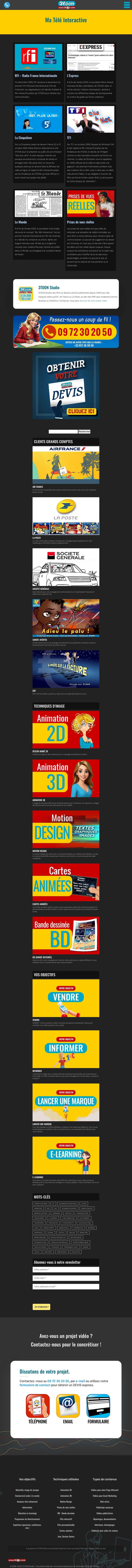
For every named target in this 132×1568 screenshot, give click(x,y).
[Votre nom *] (66, 1278)
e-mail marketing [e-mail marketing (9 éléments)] (68, 1218)
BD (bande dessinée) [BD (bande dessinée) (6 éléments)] (69, 1208)
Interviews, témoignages (105, 1524)
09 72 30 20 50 (58, 1381)
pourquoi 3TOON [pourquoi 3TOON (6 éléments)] (40, 1242)
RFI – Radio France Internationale (36, 75)
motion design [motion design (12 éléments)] (76, 1237)
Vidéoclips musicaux (104, 1507)
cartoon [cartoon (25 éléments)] (68, 1213)
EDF (34, 690)
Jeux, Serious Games (66, 1536)
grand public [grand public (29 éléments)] (64, 1228)
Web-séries (104, 1501)
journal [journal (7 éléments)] (50, 1233)
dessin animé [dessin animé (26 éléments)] (39, 1218)
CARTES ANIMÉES (40, 904)
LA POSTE (37, 537)
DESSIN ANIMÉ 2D (40, 751)
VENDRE (36, 1020)
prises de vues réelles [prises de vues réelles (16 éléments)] (59, 1242)
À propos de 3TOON (34, 1548)
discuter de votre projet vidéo (93, 301)
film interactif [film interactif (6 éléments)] (68, 1223)
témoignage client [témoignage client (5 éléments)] (71, 1247)
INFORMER (37, 1071)
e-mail (80, 1381)
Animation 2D (66, 1489)
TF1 (69, 137)
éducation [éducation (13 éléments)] (76, 1252)
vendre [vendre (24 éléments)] (85, 1247)
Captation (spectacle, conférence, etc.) (27, 1526)
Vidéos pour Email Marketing (105, 1495)
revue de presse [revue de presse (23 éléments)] (40, 1247)
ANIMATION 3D (39, 800)
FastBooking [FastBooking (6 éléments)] (39, 1223)
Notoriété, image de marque (27, 1489)
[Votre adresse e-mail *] (66, 1286)
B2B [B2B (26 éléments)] (48, 1208)
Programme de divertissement (27, 1519)
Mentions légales (88, 1548)
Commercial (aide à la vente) (27, 1495)
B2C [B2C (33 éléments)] (55, 1208)
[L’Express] (90, 57)
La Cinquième (23, 137)
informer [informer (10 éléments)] (91, 1228)
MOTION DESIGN (40, 851)
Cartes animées (66, 1530)
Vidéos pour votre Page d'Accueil (104, 1489)
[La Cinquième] (38, 119)
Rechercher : (42, 431)
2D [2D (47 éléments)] (53, 1204)
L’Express (73, 75)
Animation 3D (66, 1495)
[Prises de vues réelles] (90, 203)
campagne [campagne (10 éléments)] (56, 1213)
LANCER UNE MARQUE (42, 1124)
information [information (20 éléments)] (78, 1228)
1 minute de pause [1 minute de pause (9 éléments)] (40, 1204)
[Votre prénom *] (66, 1269)
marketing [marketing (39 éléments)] (84, 1233)
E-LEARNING (38, 1177)
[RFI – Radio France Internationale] (38, 57)
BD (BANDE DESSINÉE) (42, 957)
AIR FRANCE (38, 486)
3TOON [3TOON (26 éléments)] (83, 1204)
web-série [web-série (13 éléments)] (48, 1252)
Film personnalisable (66, 1524)
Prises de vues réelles (80, 222)
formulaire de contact (35, 1385)
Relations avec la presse (69, 1548)
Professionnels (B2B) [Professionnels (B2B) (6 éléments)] (80, 1242)
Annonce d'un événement (27, 1501)
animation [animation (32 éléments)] (38, 1208)
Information (27, 1507)
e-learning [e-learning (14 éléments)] (53, 1218)
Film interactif (66, 1519)
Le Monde (21, 222)
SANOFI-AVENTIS (40, 639)
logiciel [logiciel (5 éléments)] (61, 1233)
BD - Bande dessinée (66, 1513)
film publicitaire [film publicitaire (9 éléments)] (85, 1223)
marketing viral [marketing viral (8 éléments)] (40, 1237)
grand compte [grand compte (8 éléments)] (48, 1228)
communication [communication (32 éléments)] (82, 1213)
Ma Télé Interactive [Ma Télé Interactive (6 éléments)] (58, 1237)
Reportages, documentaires (104, 1519)
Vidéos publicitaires (104, 1513)
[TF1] (90, 119)
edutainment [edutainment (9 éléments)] (84, 1218)
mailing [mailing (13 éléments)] (72, 1233)
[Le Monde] (38, 203)
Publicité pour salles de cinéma (105, 1530)
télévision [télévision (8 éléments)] (55, 1247)
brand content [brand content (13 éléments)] (87, 1208)
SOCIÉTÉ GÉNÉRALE (41, 589)
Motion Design (66, 1501)
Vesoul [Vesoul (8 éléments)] (37, 1252)
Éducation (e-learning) (27, 1513)
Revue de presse (51, 1548)
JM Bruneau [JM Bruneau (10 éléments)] (38, 1233)
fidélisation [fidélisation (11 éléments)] (53, 1223)
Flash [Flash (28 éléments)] (36, 1228)
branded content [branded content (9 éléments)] (41, 1213)
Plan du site (101, 1548)
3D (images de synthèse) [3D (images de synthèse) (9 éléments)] (68, 1204)
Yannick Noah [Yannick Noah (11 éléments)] (62, 1252)
